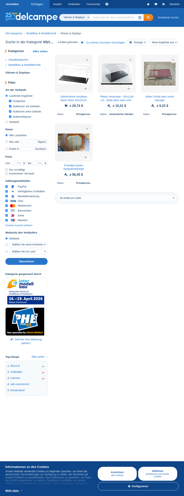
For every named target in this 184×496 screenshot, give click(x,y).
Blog (125, 434)
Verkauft (12, 121)
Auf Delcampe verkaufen (78, 413)
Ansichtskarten (14, 425)
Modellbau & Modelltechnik (23, 64)
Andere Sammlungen (18, 434)
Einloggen (37, 4)
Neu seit (12, 141)
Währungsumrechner (133, 447)
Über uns (10, 447)
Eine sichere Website (75, 447)
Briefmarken (12, 421)
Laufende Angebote (19, 95)
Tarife (66, 421)
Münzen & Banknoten (18, 429)
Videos (125, 429)
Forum (125, 425)
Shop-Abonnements (75, 434)
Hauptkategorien (16, 59)
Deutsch (175, 4)
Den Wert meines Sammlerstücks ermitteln (88, 429)
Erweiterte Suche (168, 17)
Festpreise (17, 101)
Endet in (12, 148)
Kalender (126, 421)
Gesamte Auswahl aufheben (18, 225)
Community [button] (93, 4)
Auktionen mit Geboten (24, 106)
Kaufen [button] (57, 4)
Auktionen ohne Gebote (25, 111)
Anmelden (12, 4)
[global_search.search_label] (117, 17)
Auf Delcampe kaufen (18, 413)
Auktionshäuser (20, 116)
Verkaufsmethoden (74, 425)
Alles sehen (40, 51)
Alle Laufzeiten (16, 135)
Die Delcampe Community (136, 413)
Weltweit (12, 238)
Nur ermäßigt (15, 169)
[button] (140, 17)
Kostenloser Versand (19, 173)
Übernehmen (26, 261)
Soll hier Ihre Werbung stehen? (26, 341)
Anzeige (136, 42)
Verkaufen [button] (74, 4)
